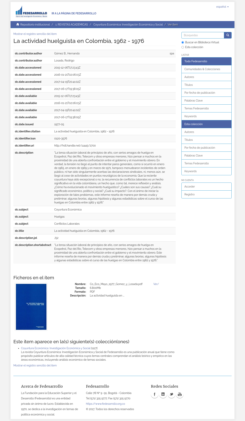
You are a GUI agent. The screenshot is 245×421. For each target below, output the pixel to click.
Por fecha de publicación (200, 92)
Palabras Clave (194, 100)
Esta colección (192, 47)
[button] (222, 6)
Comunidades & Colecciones (202, 69)
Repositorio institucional (35, 24)
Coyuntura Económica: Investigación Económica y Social (128, 24)
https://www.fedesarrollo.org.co (105, 403)
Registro (190, 194)
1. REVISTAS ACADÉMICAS (71, 24)
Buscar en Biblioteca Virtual (200, 42)
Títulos (189, 84)
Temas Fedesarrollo (197, 108)
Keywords (191, 116)
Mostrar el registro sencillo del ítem (35, 33)
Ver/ (156, 284)
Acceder (190, 186)
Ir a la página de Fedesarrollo (73, 13)
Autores (189, 77)
